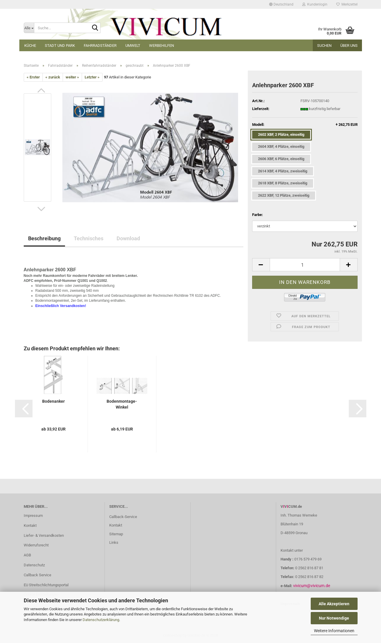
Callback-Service (123, 517)
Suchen (324, 45)
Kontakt (30, 525)
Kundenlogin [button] (314, 4)
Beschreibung (44, 238)
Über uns (349, 45)
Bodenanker (53, 401)
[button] (281, 4)
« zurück (52, 77)
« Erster (33, 77)
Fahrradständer (100, 45)
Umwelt (132, 45)
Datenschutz (34, 565)
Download (128, 238)
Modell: (305, 125)
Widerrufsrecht (36, 545)
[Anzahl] (305, 264)
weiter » (72, 77)
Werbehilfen (161, 45)
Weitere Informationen (334, 630)
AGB (27, 555)
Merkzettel (347, 4)
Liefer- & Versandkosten (44, 535)
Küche (30, 45)
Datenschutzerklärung (101, 620)
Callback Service (37, 575)
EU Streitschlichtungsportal (46, 585)
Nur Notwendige (334, 618)
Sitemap (116, 534)
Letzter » (92, 77)
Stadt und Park (60, 45)
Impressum (33, 515)
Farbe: (257, 214)
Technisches (88, 238)
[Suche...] (29, 28)
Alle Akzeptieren (334, 603)
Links (113, 542)
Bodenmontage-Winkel (122, 404)
